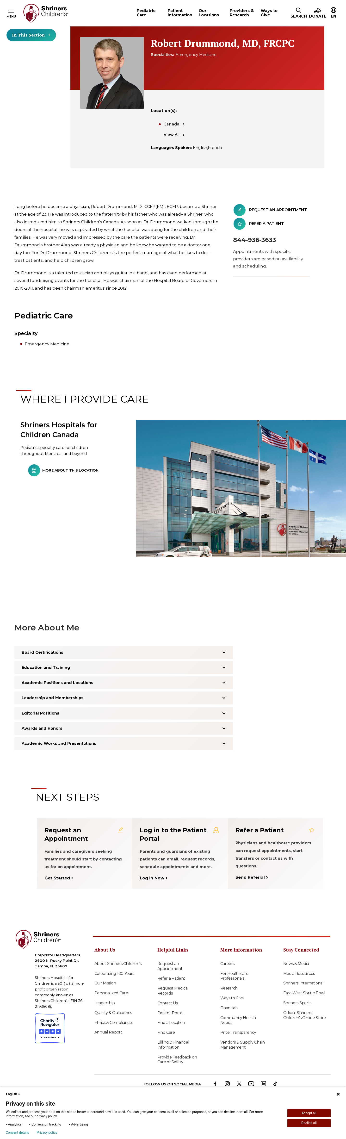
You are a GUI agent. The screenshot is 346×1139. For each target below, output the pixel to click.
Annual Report (108, 1032)
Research (229, 988)
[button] (298, 13)
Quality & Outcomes (113, 1012)
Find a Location (171, 1022)
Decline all (309, 1123)
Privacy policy (47, 1132)
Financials (229, 1008)
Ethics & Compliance (113, 1022)
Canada (171, 124)
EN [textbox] (333, 16)
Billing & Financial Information (173, 1045)
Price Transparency (238, 1032)
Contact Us (167, 1003)
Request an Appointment (170, 966)
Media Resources (299, 973)
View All (171, 134)
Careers (227, 963)
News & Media (296, 963)
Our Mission (105, 983)
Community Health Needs (238, 1020)
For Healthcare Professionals (234, 976)
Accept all (309, 1113)
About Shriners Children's (118, 963)
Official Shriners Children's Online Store (304, 1015)
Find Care (166, 1032)
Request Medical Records (173, 991)
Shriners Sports (297, 1003)
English (13, 1094)
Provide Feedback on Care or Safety (177, 1059)
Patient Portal (170, 1013)
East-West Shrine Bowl (304, 993)
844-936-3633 (254, 239)
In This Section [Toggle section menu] (31, 35)
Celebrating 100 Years (114, 973)
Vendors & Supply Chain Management (242, 1045)
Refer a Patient (171, 978)
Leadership (104, 1003)
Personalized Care (111, 993)
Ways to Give (232, 998)
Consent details (17, 1132)
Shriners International (303, 983)
